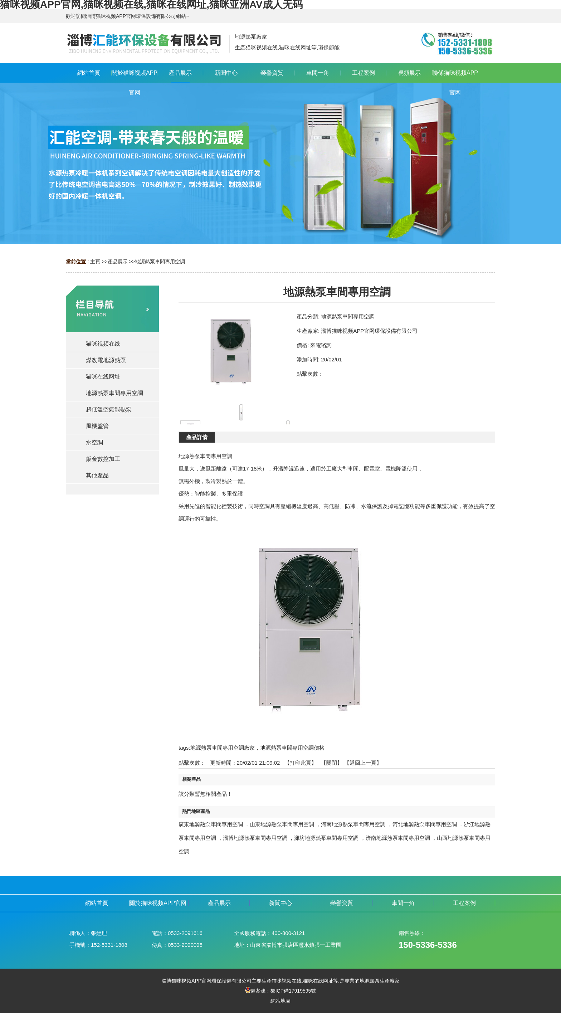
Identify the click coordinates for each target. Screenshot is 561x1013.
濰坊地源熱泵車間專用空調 (326, 838)
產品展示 (118, 261)
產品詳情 (197, 437)
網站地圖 (280, 1001)
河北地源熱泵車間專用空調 (424, 824)
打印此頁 (300, 763)
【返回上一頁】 (363, 763)
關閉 (331, 763)
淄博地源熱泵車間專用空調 (255, 838)
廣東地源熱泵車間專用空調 (211, 824)
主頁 (95, 261)
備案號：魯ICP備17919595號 (280, 991)
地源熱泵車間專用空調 (160, 261)
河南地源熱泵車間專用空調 (353, 824)
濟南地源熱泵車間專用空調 (398, 838)
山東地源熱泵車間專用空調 (282, 824)
